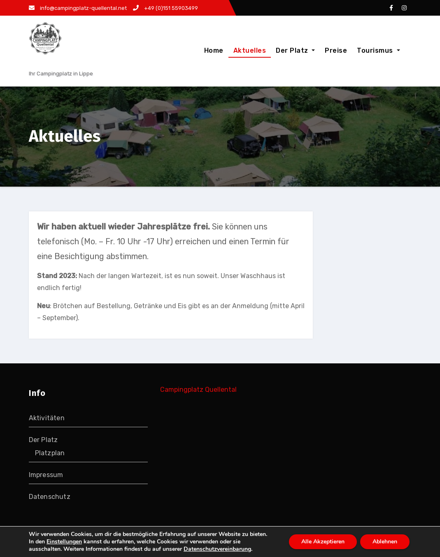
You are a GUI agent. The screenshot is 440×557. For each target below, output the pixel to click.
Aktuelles (249, 50)
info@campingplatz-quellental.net (78, 8)
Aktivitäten (47, 418)
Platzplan (50, 453)
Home (213, 50)
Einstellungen (64, 541)
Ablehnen (384, 541)
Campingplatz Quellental (198, 389)
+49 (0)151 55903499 (165, 8)
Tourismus (378, 50)
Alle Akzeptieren (323, 541)
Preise (336, 50)
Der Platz (295, 50)
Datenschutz (49, 497)
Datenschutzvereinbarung (217, 549)
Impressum (46, 475)
